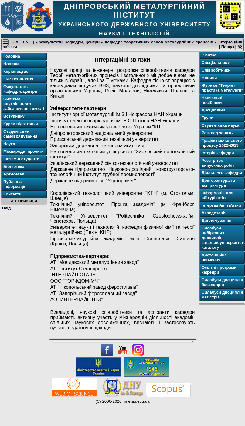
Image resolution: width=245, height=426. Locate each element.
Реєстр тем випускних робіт (218, 163)
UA (16, 42)
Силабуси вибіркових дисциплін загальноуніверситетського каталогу (222, 238)
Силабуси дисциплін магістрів (222, 294)
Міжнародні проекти (23, 151)
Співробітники (216, 70)
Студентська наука (220, 125)
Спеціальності (216, 62)
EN (26, 42)
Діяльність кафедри (222, 173)
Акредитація (214, 213)
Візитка (209, 55)
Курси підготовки (20, 123)
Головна (11, 56)
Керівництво (16, 71)
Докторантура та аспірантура (218, 183)
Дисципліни (213, 110)
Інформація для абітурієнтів (217, 195)
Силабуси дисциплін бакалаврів (222, 282)
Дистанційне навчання (214, 257)
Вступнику (14, 116)
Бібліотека (13, 166)
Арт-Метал (13, 174)
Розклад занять (217, 133)
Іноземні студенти (21, 159)
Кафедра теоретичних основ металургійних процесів (159, 42)
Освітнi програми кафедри (219, 270)
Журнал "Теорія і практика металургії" (222, 87)
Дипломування (216, 220)
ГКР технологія (18, 79)
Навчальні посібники (212, 100)
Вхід (6, 208)
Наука (9, 143)
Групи (207, 117)
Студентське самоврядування (20, 133)
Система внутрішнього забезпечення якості (23, 104)
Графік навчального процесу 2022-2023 (222, 143)
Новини (11, 64)
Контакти (12, 194)
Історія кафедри (218, 153)
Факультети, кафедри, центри (69, 42)
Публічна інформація (14, 184)
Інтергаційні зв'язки (221, 205)
